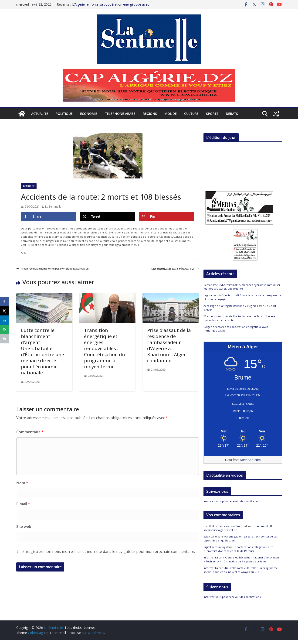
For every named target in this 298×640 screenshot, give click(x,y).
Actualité (39, 113)
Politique (64, 113)
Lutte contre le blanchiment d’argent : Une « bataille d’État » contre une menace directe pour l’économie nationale (42, 351)
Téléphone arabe (120, 113)
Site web (23, 526)
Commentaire (30, 432)
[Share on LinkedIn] (4, 320)
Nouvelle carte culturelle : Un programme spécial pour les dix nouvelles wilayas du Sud (240, 570)
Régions (150, 113)
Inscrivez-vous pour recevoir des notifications (232, 501)
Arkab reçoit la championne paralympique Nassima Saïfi (52, 268)
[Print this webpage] (4, 338)
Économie (89, 113)
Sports (212, 113)
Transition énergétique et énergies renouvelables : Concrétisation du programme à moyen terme (104, 348)
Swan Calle (210, 536)
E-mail (23, 504)
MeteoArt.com (250, 460)
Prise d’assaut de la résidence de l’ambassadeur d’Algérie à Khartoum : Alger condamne (169, 345)
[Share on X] (107, 216)
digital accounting (214, 547)
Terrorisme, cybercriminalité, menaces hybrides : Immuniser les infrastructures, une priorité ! (241, 287)
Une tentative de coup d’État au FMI (175, 268)
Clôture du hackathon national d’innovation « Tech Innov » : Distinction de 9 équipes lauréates (241, 559)
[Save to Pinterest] (166, 216)
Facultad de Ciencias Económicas (223, 526)
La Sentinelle (53, 207)
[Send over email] (4, 329)
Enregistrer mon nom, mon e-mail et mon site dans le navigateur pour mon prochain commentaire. (108, 551)
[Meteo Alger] (243, 431)
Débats (232, 113)
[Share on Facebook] (48, 216)
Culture (191, 113)
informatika (210, 557)
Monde (170, 113)
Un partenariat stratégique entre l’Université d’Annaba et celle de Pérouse (238, 549)
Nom (22, 483)
